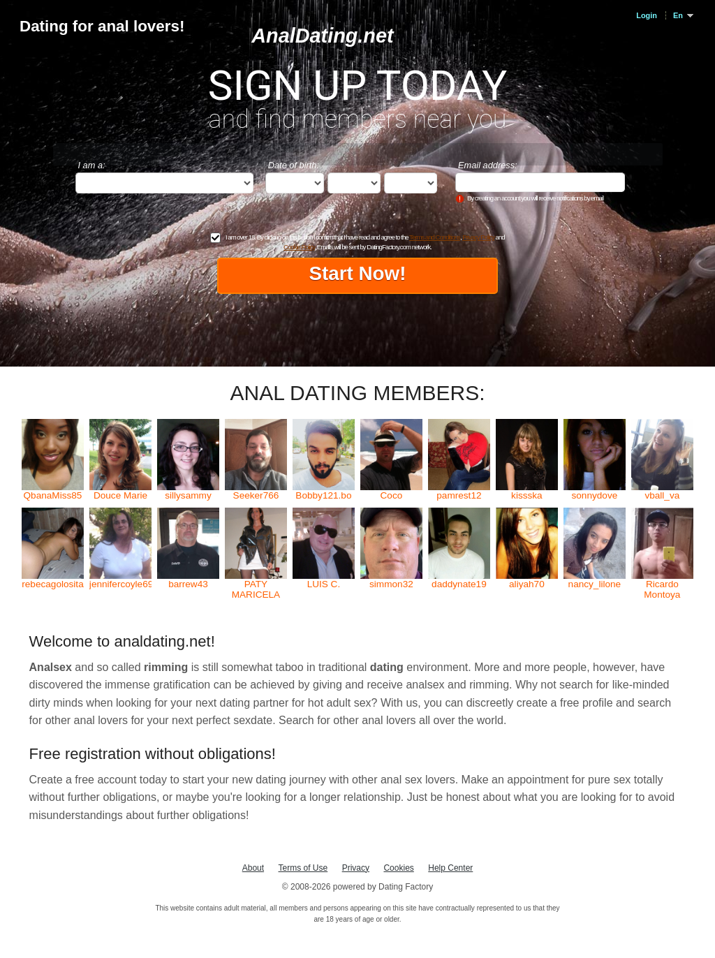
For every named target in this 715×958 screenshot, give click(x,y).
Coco (392, 495)
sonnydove (594, 495)
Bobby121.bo (323, 495)
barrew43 (188, 584)
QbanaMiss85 (53, 495)
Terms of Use (303, 868)
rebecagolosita (52, 584)
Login (646, 15)
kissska (527, 495)
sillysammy (188, 495)
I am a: (91, 165)
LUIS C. (324, 584)
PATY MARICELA (256, 589)
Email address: (487, 165)
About (253, 868)
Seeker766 (256, 495)
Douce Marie (120, 495)
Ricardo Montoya (662, 589)
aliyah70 (527, 584)
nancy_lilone (594, 584)
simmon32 (391, 584)
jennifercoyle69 (120, 584)
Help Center (450, 868)
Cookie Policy (298, 247)
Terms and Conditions (434, 237)
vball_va (661, 495)
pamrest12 (458, 495)
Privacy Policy (478, 237)
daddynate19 (459, 584)
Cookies (398, 868)
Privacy (355, 868)
